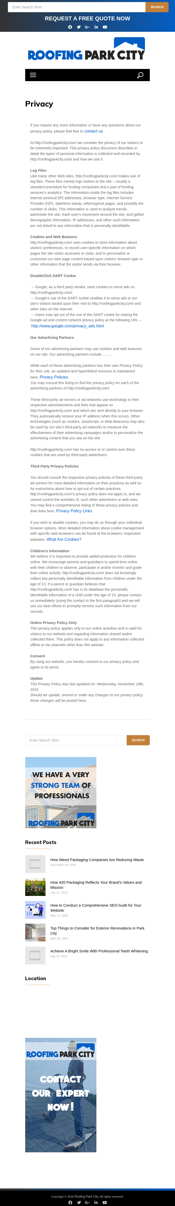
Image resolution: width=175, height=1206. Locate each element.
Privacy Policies (52, 375)
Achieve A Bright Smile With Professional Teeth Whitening (96, 947)
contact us (92, 130)
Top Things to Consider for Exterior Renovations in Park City (99, 924)
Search (158, 6)
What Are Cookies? (62, 536)
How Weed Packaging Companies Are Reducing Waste (94, 856)
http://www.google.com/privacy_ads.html (64, 325)
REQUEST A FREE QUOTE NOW (87, 18)
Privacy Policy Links (72, 509)
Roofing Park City (86, 1192)
